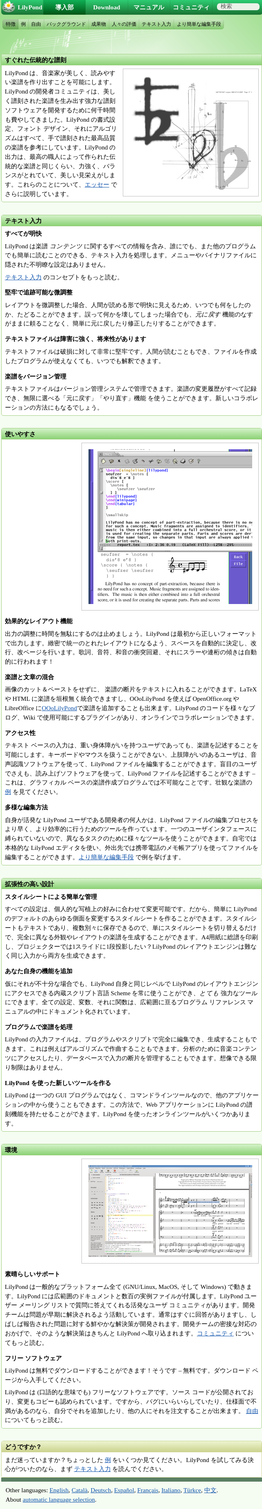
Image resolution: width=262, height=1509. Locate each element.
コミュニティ (215, 1333)
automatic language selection (59, 1499)
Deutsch (100, 1490)
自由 (252, 1410)
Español (124, 1490)
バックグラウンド (66, 24)
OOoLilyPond (59, 707)
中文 (210, 1490)
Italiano (170, 1490)
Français (147, 1490)
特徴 (11, 24)
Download (106, 7)
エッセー (97, 184)
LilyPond (30, 7)
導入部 (64, 7)
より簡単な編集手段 (106, 857)
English (59, 1490)
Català (80, 1490)
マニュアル (148, 7)
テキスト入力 (23, 277)
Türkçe (192, 1490)
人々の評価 (124, 24)
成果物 (98, 24)
